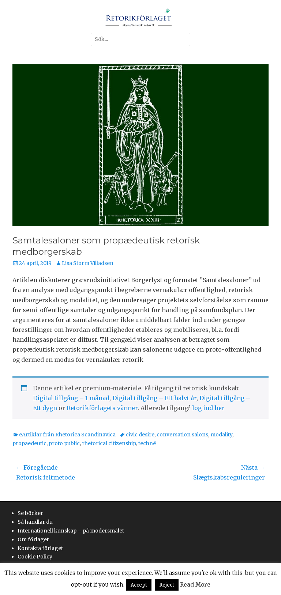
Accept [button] (139, 585)
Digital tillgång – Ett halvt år (154, 398)
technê (147, 443)
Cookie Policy (35, 556)
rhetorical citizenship (109, 443)
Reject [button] (166, 585)
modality (221, 434)
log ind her (208, 408)
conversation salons (182, 434)
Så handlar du (35, 522)
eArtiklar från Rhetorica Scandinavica (67, 434)
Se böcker (30, 513)
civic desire (140, 434)
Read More (195, 584)
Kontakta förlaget (40, 548)
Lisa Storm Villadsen (87, 263)
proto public (64, 443)
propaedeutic (29, 443)
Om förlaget (33, 539)
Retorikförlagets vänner (102, 408)
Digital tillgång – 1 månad (71, 398)
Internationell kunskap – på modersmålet (71, 530)
